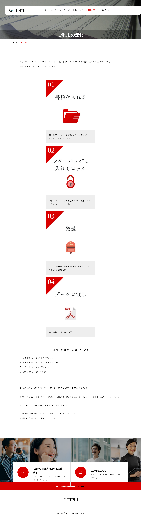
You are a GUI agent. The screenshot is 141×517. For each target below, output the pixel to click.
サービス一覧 (62, 10)
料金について (75, 10)
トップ (36, 10)
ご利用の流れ (89, 10)
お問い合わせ (102, 10)
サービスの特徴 (48, 10)
